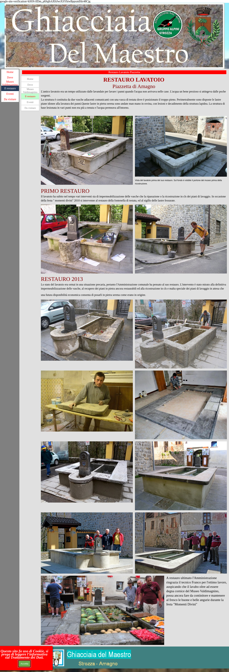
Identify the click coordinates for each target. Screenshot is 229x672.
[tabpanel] (134, 95)
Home (10, 71)
